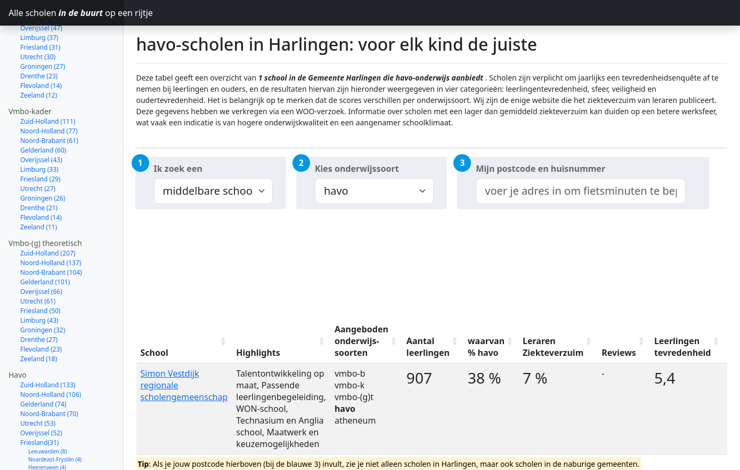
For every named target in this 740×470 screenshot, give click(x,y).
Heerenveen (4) (47, 429)
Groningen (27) (42, 28)
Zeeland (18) (38, 320)
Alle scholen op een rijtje (66, 13)
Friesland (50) (40, 272)
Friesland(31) (39, 404)
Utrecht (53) (37, 385)
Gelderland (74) (43, 366)
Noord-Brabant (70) (49, 375)
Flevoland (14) (41, 47)
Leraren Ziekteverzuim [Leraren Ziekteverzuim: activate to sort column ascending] (553, 347)
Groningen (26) (42, 160)
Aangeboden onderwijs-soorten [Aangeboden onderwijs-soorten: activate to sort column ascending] (361, 341)
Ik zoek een (178, 168)
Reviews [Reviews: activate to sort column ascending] (618, 353)
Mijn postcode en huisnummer (540, 168)
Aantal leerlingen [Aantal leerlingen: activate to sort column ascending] (428, 347)
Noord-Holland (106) (50, 356)
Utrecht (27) (37, 150)
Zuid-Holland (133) (47, 347)
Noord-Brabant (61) (49, 102)
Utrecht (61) (37, 263)
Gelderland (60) (43, 112)
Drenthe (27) (39, 301)
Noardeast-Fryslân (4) (55, 421)
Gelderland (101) (45, 244)
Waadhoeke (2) (47, 461)
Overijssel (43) (41, 121)
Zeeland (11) (38, 189)
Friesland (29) (40, 141)
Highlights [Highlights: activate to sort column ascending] (258, 353)
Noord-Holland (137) (50, 224)
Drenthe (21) (39, 169)
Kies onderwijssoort (357, 168)
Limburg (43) (39, 282)
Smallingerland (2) (51, 453)
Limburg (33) (39, 131)
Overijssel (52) (41, 395)
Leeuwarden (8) (47, 413)
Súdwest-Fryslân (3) (52, 437)
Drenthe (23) (39, 38)
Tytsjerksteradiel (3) (52, 445)
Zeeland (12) (38, 57)
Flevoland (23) (41, 311)
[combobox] (581, 191)
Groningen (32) (42, 292)
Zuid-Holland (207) (47, 215)
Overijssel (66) (41, 253)
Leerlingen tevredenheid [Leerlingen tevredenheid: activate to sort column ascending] (682, 347)
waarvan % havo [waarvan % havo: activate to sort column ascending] (486, 347)
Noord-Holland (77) (49, 93)
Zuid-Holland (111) (47, 83)
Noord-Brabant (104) (51, 234)
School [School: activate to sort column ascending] (154, 353)
